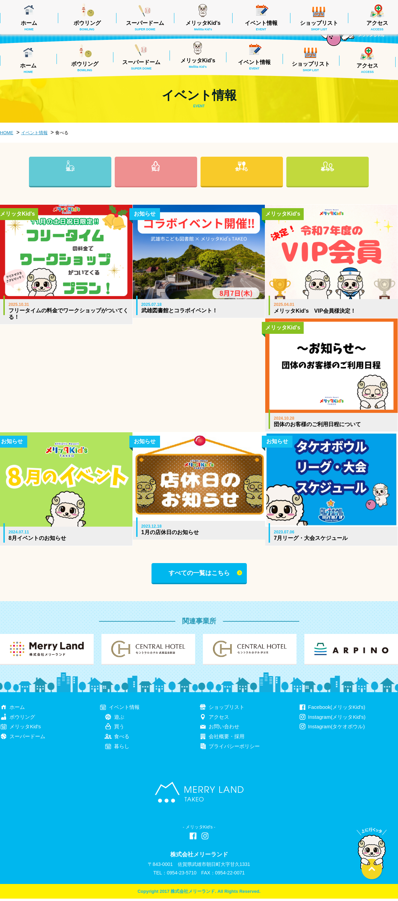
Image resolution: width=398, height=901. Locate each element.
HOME (6, 132)
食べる (242, 180)
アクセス (367, 68)
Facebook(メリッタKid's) (336, 709)
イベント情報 (254, 64)
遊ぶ (70, 180)
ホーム (28, 68)
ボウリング (84, 66)
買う (156, 180)
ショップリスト (311, 66)
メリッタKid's (197, 63)
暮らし (327, 180)
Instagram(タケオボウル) (336, 729)
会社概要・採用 (226, 739)
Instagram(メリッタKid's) (337, 719)
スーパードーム (141, 64)
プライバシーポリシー (234, 748)
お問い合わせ (224, 729)
